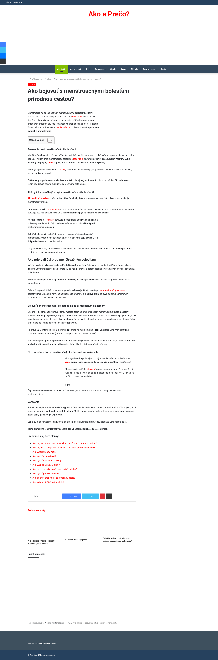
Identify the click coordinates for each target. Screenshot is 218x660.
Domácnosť (99, 69)
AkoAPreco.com (35, 79)
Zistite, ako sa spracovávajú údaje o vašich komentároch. (94, 623)
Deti (87, 69)
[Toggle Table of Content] (48, 140)
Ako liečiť (61, 69)
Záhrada (134, 69)
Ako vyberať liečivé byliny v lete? (48, 482)
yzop (67, 362)
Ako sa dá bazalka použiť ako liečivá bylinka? (55, 469)
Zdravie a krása (149, 69)
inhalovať (91, 369)
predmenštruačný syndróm (112, 290)
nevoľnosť (77, 116)
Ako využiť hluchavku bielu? (46, 465)
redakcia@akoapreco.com (45, 643)
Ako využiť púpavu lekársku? (46, 473)
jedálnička (78, 159)
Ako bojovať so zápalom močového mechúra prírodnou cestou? (64, 447)
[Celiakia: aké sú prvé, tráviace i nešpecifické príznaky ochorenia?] (119, 526)
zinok (50, 162)
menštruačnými (63, 127)
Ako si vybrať (75, 69)
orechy (62, 169)
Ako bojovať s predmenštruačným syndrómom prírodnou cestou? (64, 443)
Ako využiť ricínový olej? (44, 456)
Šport (123, 69)
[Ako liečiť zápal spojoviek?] (82, 527)
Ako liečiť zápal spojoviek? (76, 540)
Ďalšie (163, 69)
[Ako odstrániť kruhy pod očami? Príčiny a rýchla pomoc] (44, 527)
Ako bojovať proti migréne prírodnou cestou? (54, 478)
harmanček (53, 209)
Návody (113, 69)
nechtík (50, 219)
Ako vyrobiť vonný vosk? (44, 452)
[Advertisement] (109, 44)
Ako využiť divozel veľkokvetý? (47, 460)
